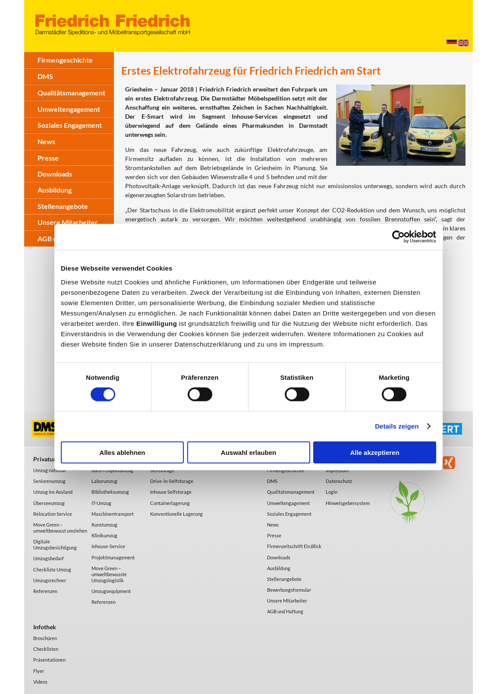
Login (331, 492)
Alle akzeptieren (374, 452)
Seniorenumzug (49, 481)
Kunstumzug (104, 524)
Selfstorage (162, 470)
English (463, 43)
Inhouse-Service (108, 546)
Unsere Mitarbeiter (68, 222)
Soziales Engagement (70, 125)
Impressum (337, 470)
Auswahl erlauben (248, 452)
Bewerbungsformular (289, 590)
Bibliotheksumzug (110, 492)
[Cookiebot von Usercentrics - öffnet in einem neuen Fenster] (398, 236)
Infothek (44, 627)
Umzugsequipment (111, 591)
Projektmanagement (113, 557)
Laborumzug (104, 481)
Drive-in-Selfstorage (171, 481)
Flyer (38, 671)
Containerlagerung (170, 503)
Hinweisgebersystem (348, 503)
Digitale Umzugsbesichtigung (55, 544)
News (46, 141)
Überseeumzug (49, 503)
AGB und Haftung (285, 611)
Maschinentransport (112, 514)
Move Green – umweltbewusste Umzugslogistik (109, 574)
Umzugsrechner (49, 580)
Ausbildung (55, 190)
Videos (40, 682)
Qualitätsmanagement (71, 92)
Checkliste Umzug (52, 569)
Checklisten (45, 649)
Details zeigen (396, 426)
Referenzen (45, 591)
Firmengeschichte (65, 60)
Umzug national (49, 470)
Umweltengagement (69, 109)
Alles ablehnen (122, 452)
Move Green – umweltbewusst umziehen (60, 527)
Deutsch (452, 43)
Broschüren (45, 638)
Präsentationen (49, 659)
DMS (45, 76)
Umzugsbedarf (48, 558)
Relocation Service (52, 514)
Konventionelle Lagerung (176, 514)
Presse (48, 158)
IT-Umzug (101, 503)
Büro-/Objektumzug (112, 470)
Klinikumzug (104, 535)
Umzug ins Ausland (52, 492)
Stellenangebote (63, 206)
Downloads (55, 174)
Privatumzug (50, 459)
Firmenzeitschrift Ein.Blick (294, 546)
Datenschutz (339, 481)
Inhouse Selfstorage (171, 492)
